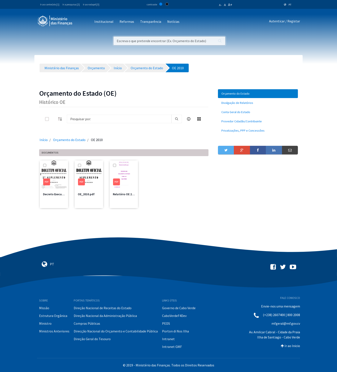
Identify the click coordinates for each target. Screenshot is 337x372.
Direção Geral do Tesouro (92, 339)
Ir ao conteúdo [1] (49, 4)
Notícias (173, 21)
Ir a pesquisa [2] (71, 4)
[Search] (119, 119)
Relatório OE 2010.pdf (127, 194)
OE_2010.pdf (86, 194)
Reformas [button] (126, 21)
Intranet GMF (172, 346)
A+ (230, 4)
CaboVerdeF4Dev (174, 316)
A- (220, 5)
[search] (177, 119)
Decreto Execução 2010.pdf (61, 194)
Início (44, 140)
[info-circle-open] (188, 118)
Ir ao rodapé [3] (91, 4)
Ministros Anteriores (54, 331)
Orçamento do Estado (69, 140)
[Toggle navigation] (79, 22)
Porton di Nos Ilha (175, 331)
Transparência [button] (150, 21)
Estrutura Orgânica (53, 316)
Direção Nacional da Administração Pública (105, 316)
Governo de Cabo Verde (179, 308)
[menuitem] (258, 93)
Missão (44, 308)
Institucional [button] (103, 21)
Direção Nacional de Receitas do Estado (103, 308)
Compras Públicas (87, 323)
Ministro (45, 323)
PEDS (166, 323)
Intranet (168, 339)
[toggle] (54, 119)
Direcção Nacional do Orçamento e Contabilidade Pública (116, 331)
